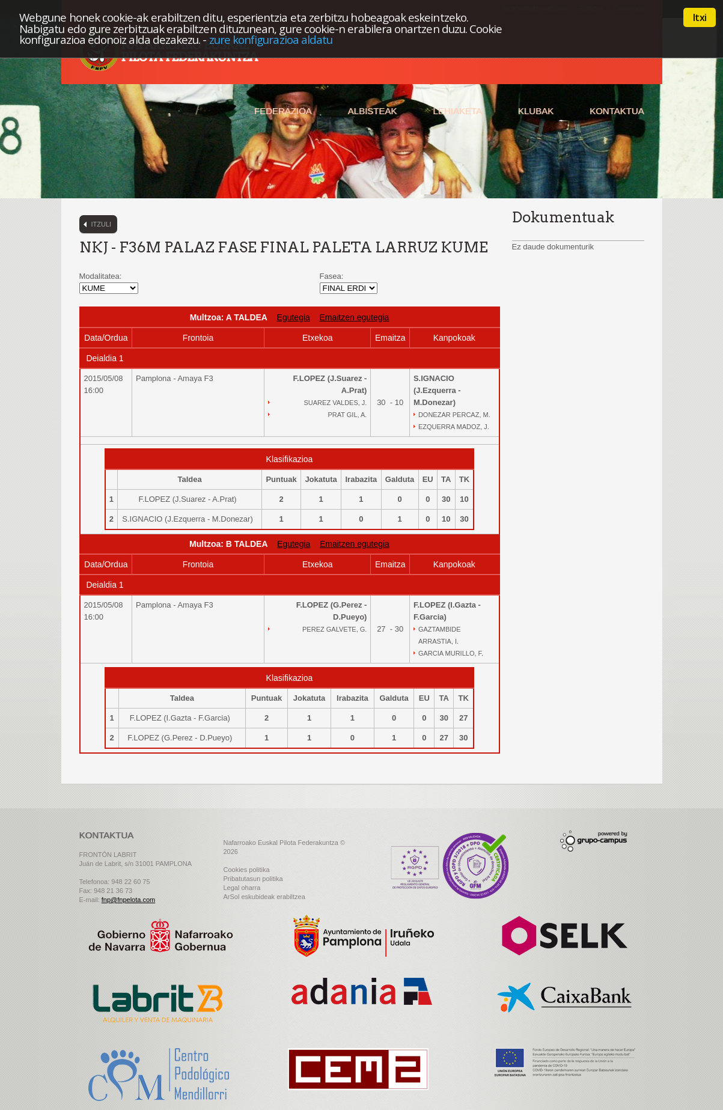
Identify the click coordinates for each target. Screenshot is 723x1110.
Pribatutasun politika (253, 878)
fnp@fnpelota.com (128, 899)
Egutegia (293, 317)
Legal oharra (242, 887)
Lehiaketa (457, 111)
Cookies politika (247, 869)
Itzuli (101, 224)
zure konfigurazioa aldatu (271, 39)
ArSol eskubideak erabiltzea (264, 896)
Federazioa (283, 111)
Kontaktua (617, 111)
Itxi (699, 17)
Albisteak (372, 111)
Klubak (536, 111)
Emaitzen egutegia (354, 317)
